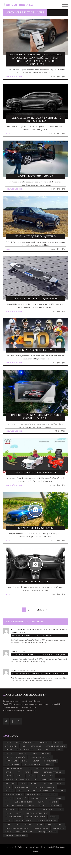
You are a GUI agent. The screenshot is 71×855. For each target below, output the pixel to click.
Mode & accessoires (36, 794)
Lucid (7, 787)
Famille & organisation (46, 768)
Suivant (39, 610)
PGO (7, 802)
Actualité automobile (14, 77)
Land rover (10, 783)
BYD (59, 750)
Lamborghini (46, 780)
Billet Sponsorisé (25, 750)
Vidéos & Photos (40, 828)
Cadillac (9, 753)
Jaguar (42, 776)
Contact (35, 851)
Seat (60, 809)
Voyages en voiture (24, 832)
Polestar (41, 802)
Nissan (8, 798)
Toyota (39, 824)
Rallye (31, 806)
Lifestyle (34, 783)
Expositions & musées (15, 768)
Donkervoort (50, 761)
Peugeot (58, 798)
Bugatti (49, 750)
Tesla (7, 824)
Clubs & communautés (15, 757)
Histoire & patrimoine (53, 772)
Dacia (24, 761)
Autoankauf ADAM (19, 671)
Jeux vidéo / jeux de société (17, 780)
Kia (35, 780)
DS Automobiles (12, 765)
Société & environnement (37, 813)
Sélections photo (24, 821)
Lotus (59, 783)
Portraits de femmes (14, 806)
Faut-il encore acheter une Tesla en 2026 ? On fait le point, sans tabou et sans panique (40, 655)
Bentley (8, 750)
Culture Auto (11, 761)
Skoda (8, 813)
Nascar (52, 794)
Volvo (8, 832)
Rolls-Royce (10, 809)
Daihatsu (35, 761)
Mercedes (44, 791)
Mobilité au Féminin (13, 794)
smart (18, 813)
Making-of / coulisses (44, 787)
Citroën (45, 753)
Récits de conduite (29, 809)
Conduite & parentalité (40, 757)
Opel (48, 798)
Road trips (55, 806)
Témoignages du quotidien (17, 828)
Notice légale (59, 847)
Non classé (21, 798)
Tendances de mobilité (46, 821)
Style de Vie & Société (35, 817)
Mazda (20, 791)
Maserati (9, 791)
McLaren (31, 791)
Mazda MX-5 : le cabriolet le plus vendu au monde (32, 636)
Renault (42, 806)
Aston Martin (11, 746)
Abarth (8, 742)
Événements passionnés (15, 835)
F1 (30, 768)
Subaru (53, 817)
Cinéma (35, 753)
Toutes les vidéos (23, 824)
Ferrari (8, 772)
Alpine (57, 742)
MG (54, 791)
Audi (8, 134)
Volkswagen (58, 828)
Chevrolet (22, 753)
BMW (39, 750)
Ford (27, 772)
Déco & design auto (32, 765)
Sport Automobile (13, 817)
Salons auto (47, 809)
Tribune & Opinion (55, 824)
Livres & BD (47, 783)
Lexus (22, 783)
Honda (8, 776)
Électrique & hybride (47, 832)
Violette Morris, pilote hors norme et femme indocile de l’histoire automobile (40, 674)
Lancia (59, 780)
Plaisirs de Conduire (23, 802)
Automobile (36, 746)
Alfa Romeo (45, 742)
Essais (49, 765)
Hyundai (19, 776)
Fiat (18, 772)
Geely (36, 772)
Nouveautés (36, 798)
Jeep (51, 776)
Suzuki (8, 821)
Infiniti (31, 776)
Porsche (53, 802)
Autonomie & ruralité (55, 746)
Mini (62, 791)
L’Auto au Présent (22, 787)
